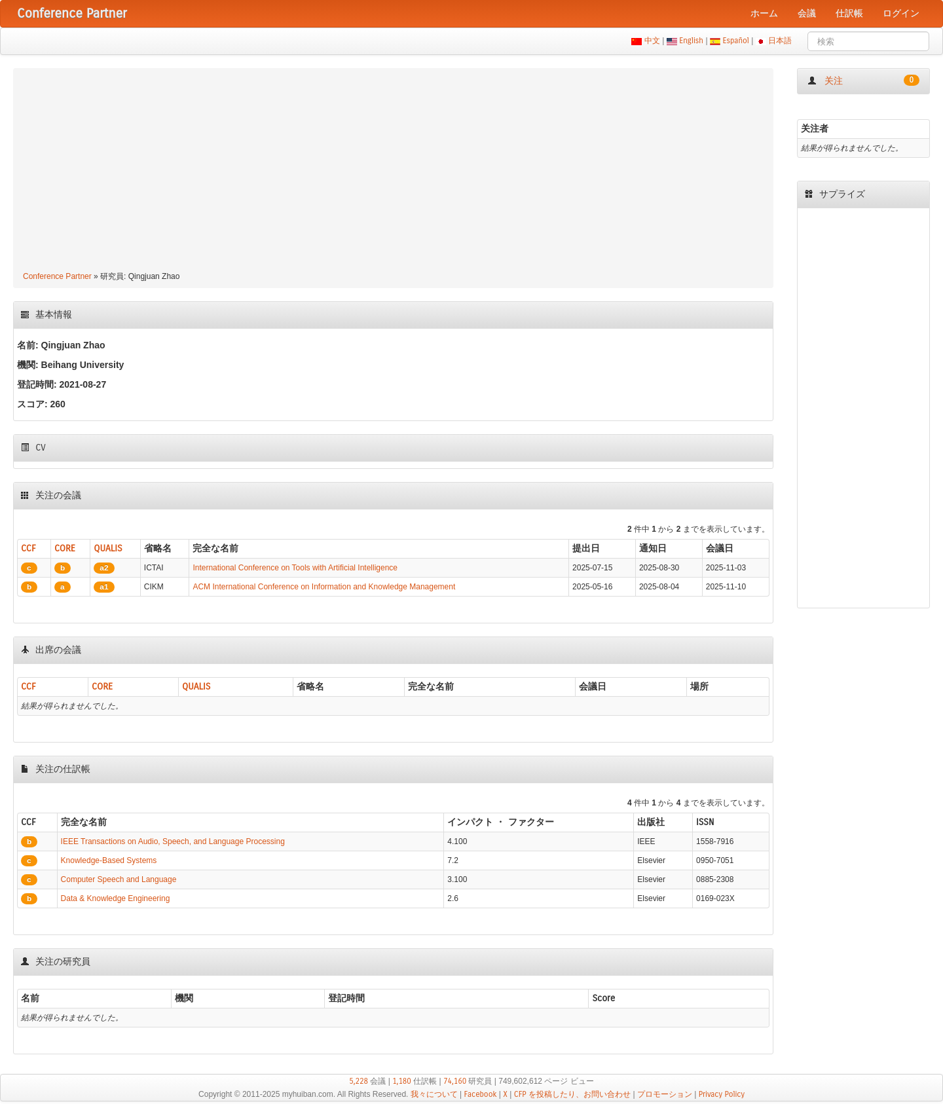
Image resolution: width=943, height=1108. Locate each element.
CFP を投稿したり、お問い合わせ (572, 1094)
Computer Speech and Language (119, 879)
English (691, 40)
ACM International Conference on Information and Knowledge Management (324, 586)
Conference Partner (57, 276)
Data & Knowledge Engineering (115, 898)
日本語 (780, 40)
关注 (863, 80)
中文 (652, 40)
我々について (434, 1094)
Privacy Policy (722, 1094)
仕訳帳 (849, 13)
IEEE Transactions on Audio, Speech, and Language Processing (173, 841)
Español (735, 40)
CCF (28, 548)
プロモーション (664, 1094)
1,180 (401, 1081)
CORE (64, 548)
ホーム (764, 13)
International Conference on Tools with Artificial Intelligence (295, 567)
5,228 (358, 1081)
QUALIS (108, 548)
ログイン (901, 13)
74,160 (454, 1081)
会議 (807, 13)
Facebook (480, 1094)
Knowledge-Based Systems (109, 860)
